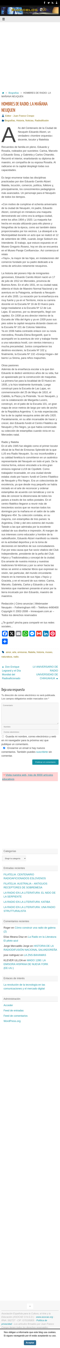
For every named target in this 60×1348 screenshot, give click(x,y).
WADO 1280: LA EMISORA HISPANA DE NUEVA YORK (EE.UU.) (26, 964)
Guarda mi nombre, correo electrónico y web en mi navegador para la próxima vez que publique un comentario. (28, 740)
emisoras (22, 652)
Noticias (29, 120)
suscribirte (42, 751)
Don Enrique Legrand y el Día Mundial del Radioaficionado (11, 672)
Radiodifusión (42, 120)
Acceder (8, 1005)
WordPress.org (12, 1021)
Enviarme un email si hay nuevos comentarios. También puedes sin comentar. (26, 752)
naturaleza (6, 656)
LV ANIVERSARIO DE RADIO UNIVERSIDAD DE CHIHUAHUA (45, 672)
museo (48, 652)
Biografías (14, 93)
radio (16, 656)
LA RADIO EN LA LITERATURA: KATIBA (27, 901)
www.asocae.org (44, 1317)
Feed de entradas (14, 1010)
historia (40, 652)
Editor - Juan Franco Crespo (19, 115)
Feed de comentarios (16, 1015)
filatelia (31, 652)
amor (8, 652)
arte (14, 652)
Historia (20, 120)
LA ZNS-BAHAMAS (35, 955)
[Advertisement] (30, 56)
